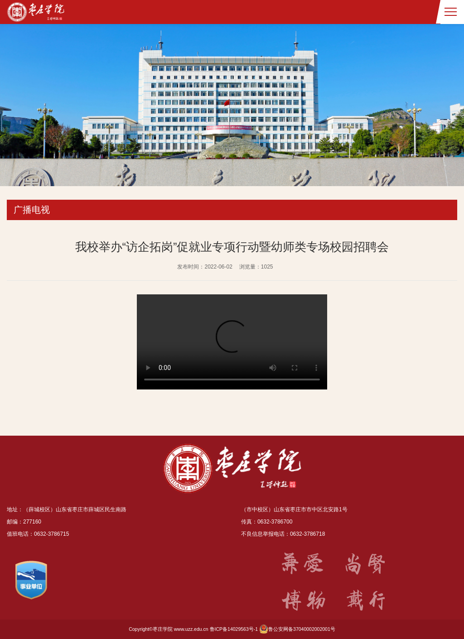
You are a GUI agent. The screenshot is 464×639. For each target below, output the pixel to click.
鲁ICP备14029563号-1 (234, 629)
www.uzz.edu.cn (191, 629)
